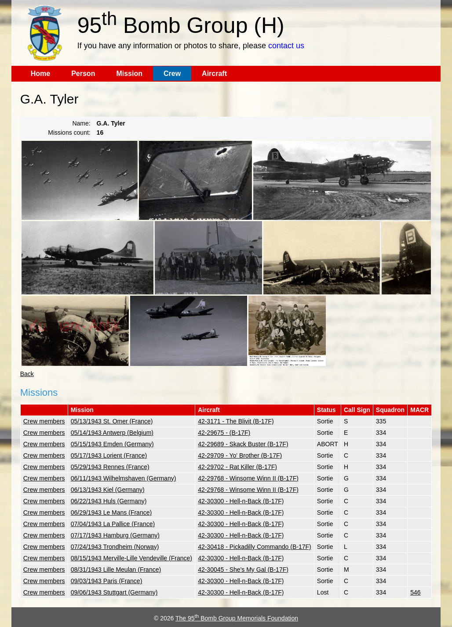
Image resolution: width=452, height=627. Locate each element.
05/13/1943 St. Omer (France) (112, 421)
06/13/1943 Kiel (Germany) (108, 489)
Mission (129, 73)
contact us (286, 45)
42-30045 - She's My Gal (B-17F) (243, 569)
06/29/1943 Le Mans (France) (111, 512)
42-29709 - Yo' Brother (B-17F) (240, 455)
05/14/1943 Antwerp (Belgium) (112, 432)
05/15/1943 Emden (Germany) (112, 444)
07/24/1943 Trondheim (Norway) (115, 546)
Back (27, 373)
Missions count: (69, 132)
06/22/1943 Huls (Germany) (109, 501)
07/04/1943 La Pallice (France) (113, 523)
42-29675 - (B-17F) (224, 432)
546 (415, 592)
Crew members (44, 421)
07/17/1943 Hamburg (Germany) (115, 535)
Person (83, 73)
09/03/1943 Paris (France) (106, 580)
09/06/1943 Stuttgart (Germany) (114, 592)
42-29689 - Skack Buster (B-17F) (243, 444)
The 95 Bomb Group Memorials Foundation (236, 618)
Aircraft (214, 73)
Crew (172, 73)
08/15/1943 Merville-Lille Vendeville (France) (131, 558)
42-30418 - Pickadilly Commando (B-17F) (254, 546)
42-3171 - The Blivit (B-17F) (235, 421)
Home (40, 73)
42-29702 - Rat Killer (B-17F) (237, 466)
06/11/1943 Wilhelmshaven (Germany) (123, 478)
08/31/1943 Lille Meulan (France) (116, 569)
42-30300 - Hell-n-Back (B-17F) (241, 501)
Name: (81, 123)
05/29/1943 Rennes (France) (110, 466)
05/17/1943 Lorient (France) (109, 455)
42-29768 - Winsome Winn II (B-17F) (248, 478)
